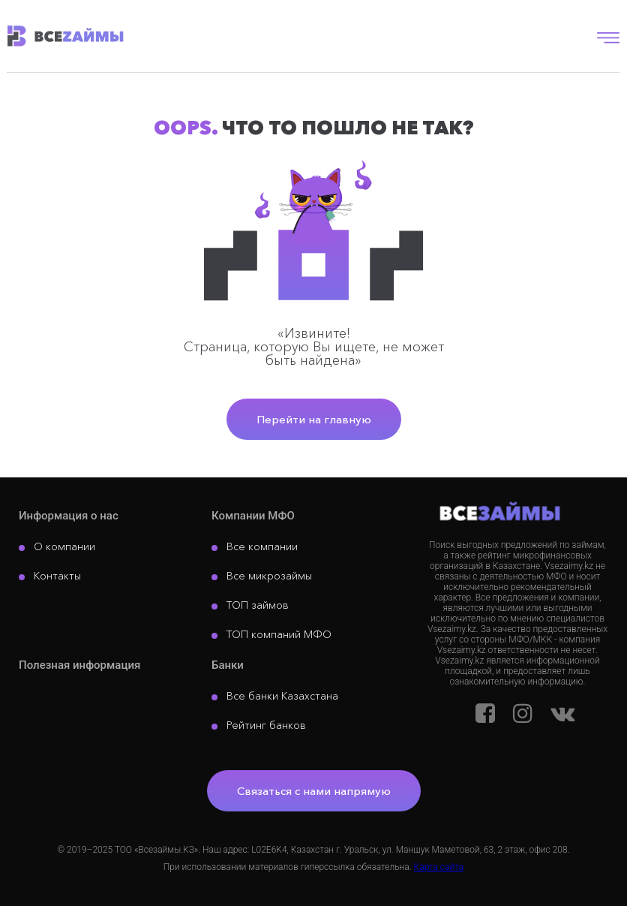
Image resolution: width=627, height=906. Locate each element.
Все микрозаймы (269, 575)
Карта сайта (439, 867)
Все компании (262, 546)
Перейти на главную (313, 419)
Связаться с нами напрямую (314, 791)
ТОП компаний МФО (279, 634)
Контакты (57, 575)
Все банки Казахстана (282, 696)
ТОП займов (257, 605)
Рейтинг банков (266, 725)
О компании (64, 546)
